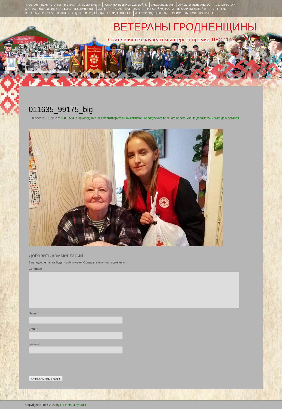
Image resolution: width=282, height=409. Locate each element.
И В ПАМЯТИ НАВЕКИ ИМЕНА (82, 4)
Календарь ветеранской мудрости (149, 9)
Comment (35, 268)
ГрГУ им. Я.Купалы (73, 404)
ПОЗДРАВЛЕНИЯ (84, 9)
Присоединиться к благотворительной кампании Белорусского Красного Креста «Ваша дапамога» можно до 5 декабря (158, 118)
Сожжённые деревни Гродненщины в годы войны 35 (94, 13)
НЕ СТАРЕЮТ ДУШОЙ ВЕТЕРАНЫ (197, 9)
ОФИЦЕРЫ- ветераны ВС (194, 4)
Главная (32, 4)
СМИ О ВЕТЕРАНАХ (110, 9)
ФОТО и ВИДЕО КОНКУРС (55, 9)
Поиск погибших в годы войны (126, 4)
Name (33, 313)
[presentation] (60, 364)
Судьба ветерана (162, 4)
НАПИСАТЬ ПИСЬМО (183, 13)
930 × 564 (67, 118)
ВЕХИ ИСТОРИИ (51, 4)
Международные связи (151, 13)
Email (32, 328)
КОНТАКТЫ (206, 13)
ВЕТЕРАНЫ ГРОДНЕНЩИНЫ (185, 27)
